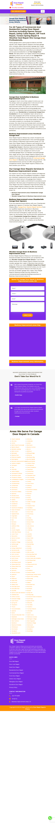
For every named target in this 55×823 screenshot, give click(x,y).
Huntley (29, 518)
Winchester (15, 629)
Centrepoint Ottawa (17, 473)
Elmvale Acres (15, 495)
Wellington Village (32, 619)
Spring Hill (14, 602)
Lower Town (15, 534)
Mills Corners (30, 552)
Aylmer (29, 443)
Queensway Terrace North (34, 574)
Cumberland (15, 485)
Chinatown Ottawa (16, 477)
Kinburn (29, 524)
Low (28, 532)
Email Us (14, 698)
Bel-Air (29, 449)
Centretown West (16, 475)
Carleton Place (31, 463)
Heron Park (30, 511)
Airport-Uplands (16, 439)
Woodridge (30, 631)
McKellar (29, 548)
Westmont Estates (16, 625)
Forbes (29, 497)
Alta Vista (14, 441)
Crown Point (30, 483)
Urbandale (29, 610)
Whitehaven (15, 627)
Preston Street (31, 572)
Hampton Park (31, 505)
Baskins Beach (15, 447)
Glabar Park (15, 501)
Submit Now (27, 315)
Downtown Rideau (16, 491)
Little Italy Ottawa (16, 532)
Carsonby (14, 469)
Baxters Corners (31, 447)
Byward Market (31, 461)
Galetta (13, 499)
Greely (28, 503)
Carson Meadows (31, 467)
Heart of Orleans (16, 509)
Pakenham (14, 568)
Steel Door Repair (14, 667)
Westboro (14, 623)
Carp (13, 467)
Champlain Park (31, 475)
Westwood (30, 625)
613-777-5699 (16, 695)
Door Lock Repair (14, 664)
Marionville (30, 542)
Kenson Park (30, 522)
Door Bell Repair (14, 661)
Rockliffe (14, 590)
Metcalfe (29, 550)
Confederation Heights (17, 479)
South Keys (30, 598)
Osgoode (29, 562)
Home (10, 14)
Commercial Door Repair (16, 673)
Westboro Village (31, 623)
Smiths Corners (16, 596)
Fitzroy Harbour (16, 497)
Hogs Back (14, 516)
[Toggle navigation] (43, 11)
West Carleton (15, 621)
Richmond (14, 582)
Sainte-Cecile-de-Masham (18, 592)
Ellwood (29, 493)
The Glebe (29, 604)
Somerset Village (16, 598)
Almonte (29, 439)
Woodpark (14, 631)
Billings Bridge (31, 453)
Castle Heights (15, 471)
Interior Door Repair (15, 678)
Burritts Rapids (31, 459)
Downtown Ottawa (32, 489)
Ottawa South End (32, 564)
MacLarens (14, 536)
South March (15, 600)
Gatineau (29, 499)
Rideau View (15, 584)
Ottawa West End (16, 566)
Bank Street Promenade (18, 445)
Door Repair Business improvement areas (22, 14)
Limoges (29, 528)
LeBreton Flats (15, 526)
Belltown (29, 451)
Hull (28, 516)
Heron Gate (15, 511)
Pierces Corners (16, 572)
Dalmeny (29, 485)
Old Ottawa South (16, 562)
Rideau (29, 582)
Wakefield (14, 617)
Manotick (14, 540)
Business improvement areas (19, 461)
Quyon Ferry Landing (32, 576)
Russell (29, 590)
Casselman (30, 469)
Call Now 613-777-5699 (18, 11)
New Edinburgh (31, 556)
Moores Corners (16, 556)
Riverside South (16, 586)
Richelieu (29, 580)
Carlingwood (30, 465)
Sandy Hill (29, 592)
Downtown (14, 489)
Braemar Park (15, 455)
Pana (28, 568)
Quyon (13, 576)
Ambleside (30, 441)
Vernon (29, 612)
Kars (13, 520)
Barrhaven (29, 445)
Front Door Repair (14, 676)
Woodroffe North (16, 633)
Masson (29, 546)
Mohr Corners (15, 554)
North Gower (15, 558)
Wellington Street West (18, 619)
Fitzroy (29, 495)
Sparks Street (30, 600)
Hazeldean (30, 507)
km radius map (27, 342)
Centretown (30, 473)
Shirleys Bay (30, 594)
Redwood (14, 578)
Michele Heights (16, 552)
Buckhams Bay (31, 457)
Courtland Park (15, 483)
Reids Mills (14, 580)
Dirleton (29, 487)
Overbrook (30, 566)
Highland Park (15, 513)
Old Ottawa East (31, 560)
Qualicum (14, 574)
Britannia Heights (16, 457)
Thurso (13, 606)
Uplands (14, 610)
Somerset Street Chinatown (34, 596)
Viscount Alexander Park (18, 615)
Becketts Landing (16, 449)
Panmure (14, 570)
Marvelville (14, 546)
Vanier (13, 612)
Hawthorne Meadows (17, 507)
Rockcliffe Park (15, 588)
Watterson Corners (32, 617)
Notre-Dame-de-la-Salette (34, 558)
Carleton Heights (16, 463)
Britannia (29, 455)
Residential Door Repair (16, 670)
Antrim (13, 443)
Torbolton (29, 606)
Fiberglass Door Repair (16, 681)
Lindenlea (29, 530)
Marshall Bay (30, 544)
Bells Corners (15, 451)
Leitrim (13, 528)
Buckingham (15, 459)
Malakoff (29, 536)
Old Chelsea (15, 560)
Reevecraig (30, 578)
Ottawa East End (16, 564)
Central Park (30, 471)
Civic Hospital (30, 477)
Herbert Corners (31, 509)
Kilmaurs (14, 524)
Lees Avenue (30, 526)
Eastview (14, 493)
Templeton (14, 604)
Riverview (29, 586)
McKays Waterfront (17, 548)
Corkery (29, 481)
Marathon (29, 540)
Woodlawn (30, 629)
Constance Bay (31, 479)
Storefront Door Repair (16, 684)
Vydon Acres (30, 615)
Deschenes (14, 487)
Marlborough (15, 544)
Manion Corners (16, 538)
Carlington (14, 465)
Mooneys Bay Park (32, 554)
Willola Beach (30, 627)
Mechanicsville (15, 550)
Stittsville (29, 602)
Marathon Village (16, 542)
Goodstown (15, 503)
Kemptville (30, 520)
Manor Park (30, 538)
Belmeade (14, 453)
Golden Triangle (31, 501)
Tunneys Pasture (31, 608)
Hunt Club (14, 518)
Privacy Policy (13, 687)
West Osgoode (31, 621)
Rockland (29, 588)
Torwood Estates (16, 608)
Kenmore (14, 522)
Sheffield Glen (15, 594)
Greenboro (14, 505)
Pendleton (30, 570)
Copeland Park (15, 481)
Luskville (29, 534)
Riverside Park (31, 584)
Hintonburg (30, 513)
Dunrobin (29, 491)
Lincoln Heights (16, 530)
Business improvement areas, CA (21, 701)
